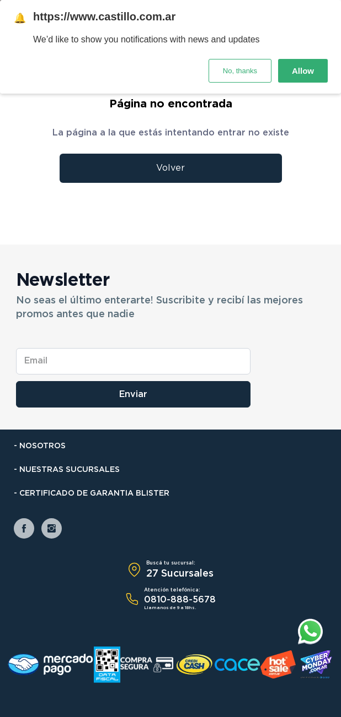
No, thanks (240, 71)
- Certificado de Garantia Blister (91, 493)
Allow (303, 70)
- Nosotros (40, 446)
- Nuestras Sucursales (67, 470)
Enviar (133, 394)
